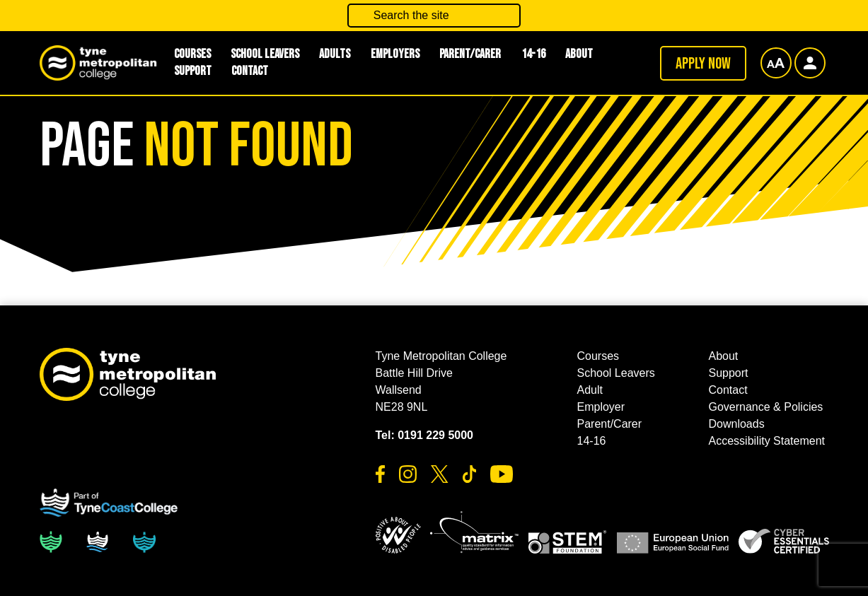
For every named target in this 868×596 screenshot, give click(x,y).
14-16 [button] (533, 54)
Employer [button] (601, 407)
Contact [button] (249, 71)
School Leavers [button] (616, 373)
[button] (398, 535)
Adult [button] (590, 390)
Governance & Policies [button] (766, 407)
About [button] (579, 54)
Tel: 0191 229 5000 (424, 435)
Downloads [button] (737, 424)
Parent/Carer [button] (470, 54)
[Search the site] (434, 16)
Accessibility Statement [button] (767, 441)
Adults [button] (334, 54)
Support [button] (193, 71)
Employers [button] (395, 54)
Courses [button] (598, 356)
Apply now (703, 64)
